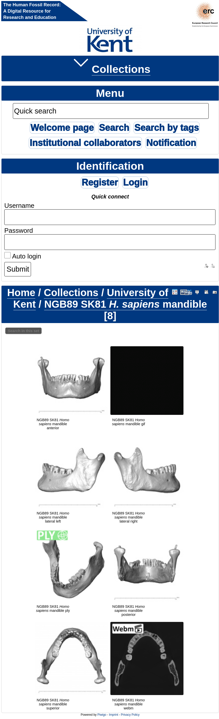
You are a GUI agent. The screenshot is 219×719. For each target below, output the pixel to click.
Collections (121, 69)
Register (100, 182)
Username (19, 205)
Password (18, 230)
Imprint (113, 714)
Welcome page (62, 128)
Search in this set (23, 331)
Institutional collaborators (85, 143)
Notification (171, 143)
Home (21, 292)
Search (114, 128)
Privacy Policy (130, 714)
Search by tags (166, 128)
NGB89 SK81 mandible (125, 304)
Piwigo (102, 714)
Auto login (22, 256)
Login (135, 182)
